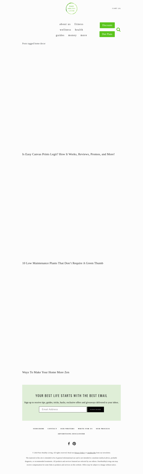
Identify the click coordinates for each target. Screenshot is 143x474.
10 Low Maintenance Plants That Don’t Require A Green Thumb (62, 263)
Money (72, 35)
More (84, 35)
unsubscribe (91, 453)
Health (79, 29)
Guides (60, 35)
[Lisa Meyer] (69, 443)
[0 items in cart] (116, 8)
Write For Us (85, 428)
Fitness (79, 24)
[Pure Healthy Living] (74, 443)
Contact (52, 428)
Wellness (65, 29)
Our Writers (68, 428)
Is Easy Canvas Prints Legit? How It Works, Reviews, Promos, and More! (68, 154)
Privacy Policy (79, 453)
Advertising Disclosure (71, 434)
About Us (65, 24)
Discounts (107, 25)
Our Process (103, 428)
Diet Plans (107, 34)
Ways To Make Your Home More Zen (45, 372)
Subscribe (38, 428)
